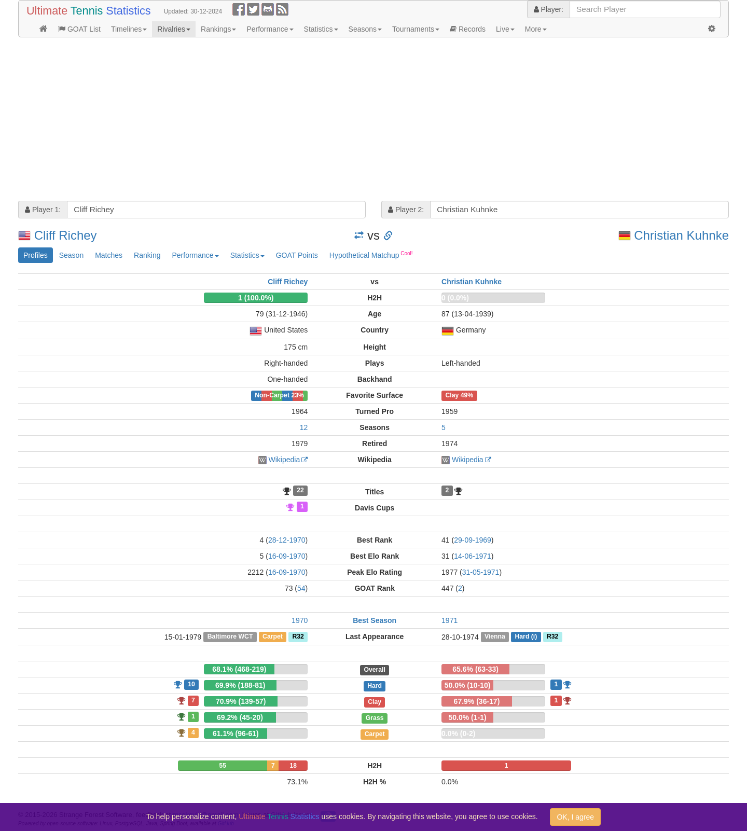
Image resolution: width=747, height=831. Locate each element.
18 (293, 765)
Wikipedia (284, 459)
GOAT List (79, 29)
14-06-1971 (472, 556)
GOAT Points (297, 255)
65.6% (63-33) (475, 669)
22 (300, 490)
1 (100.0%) (255, 298)
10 (191, 684)
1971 (449, 620)
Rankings (218, 29)
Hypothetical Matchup (371, 254)
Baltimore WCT (230, 637)
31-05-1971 (481, 572)
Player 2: (406, 209)
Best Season (374, 620)
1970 (300, 620)
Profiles (35, 255)
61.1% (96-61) (236, 733)
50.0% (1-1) (467, 717)
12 (304, 427)
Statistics (321, 29)
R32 (297, 637)
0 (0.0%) (455, 298)
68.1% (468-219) (239, 669)
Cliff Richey (65, 235)
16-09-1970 (287, 556)
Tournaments (415, 29)
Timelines (129, 29)
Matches (108, 255)
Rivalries (173, 29)
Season (71, 255)
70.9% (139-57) (241, 701)
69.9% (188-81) (240, 685)
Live (505, 29)
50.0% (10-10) (468, 685)
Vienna (495, 637)
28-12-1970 (287, 540)
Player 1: (43, 209)
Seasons (365, 29)
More (536, 29)
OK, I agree (575, 817)
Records (468, 29)
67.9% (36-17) (477, 701)
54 (301, 588)
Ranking (147, 255)
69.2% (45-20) (240, 717)
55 (222, 765)
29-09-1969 (472, 540)
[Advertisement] (329, 120)
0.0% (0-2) (458, 733)
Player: (548, 9)
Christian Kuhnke (681, 235)
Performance (269, 29)
